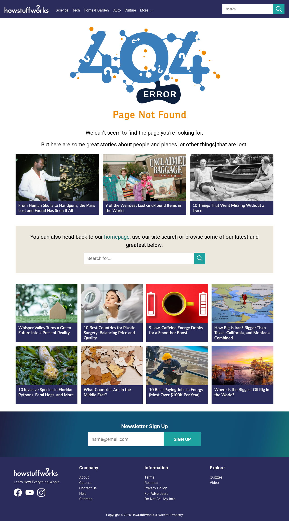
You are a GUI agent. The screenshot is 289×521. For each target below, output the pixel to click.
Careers (85, 483)
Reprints (151, 483)
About (84, 477)
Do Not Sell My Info (159, 499)
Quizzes (216, 477)
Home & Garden (96, 10)
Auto (117, 10)
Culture (130, 10)
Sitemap (86, 499)
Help (82, 493)
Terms (149, 477)
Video (214, 483)
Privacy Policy (155, 488)
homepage (117, 237)
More (146, 10)
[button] (111, 467)
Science (62, 10)
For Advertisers (156, 493)
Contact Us (88, 488)
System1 (164, 515)
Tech (76, 10)
